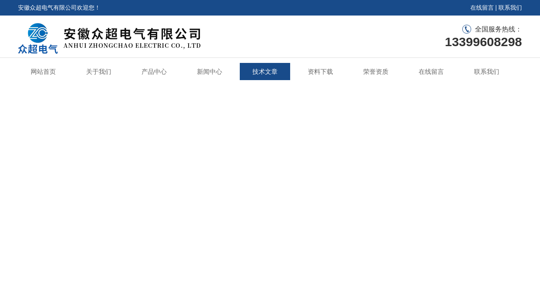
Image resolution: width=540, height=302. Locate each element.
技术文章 (265, 71)
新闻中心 (209, 71)
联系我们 (510, 7)
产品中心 (154, 71)
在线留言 (482, 7)
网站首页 (43, 71)
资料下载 (320, 71)
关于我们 (98, 71)
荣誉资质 (375, 71)
